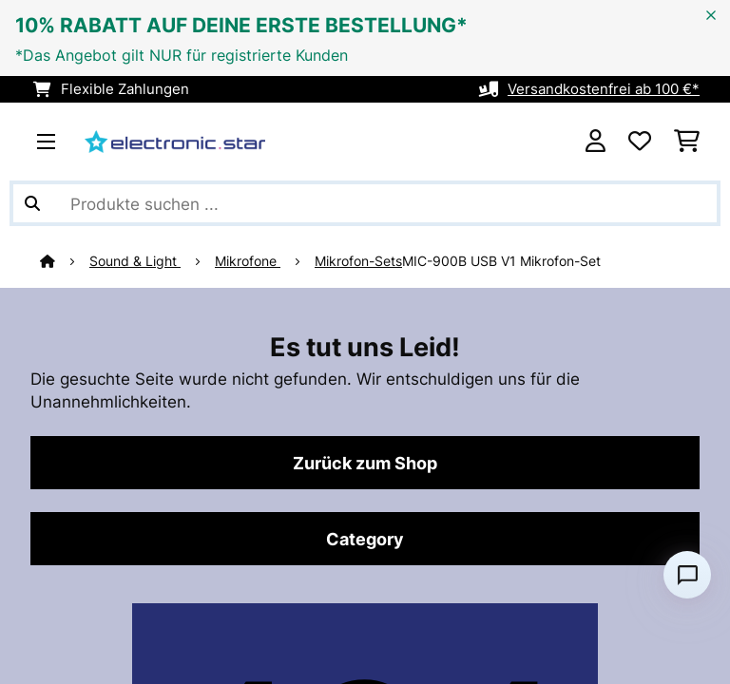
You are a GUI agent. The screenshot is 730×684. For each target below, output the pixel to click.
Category (365, 538)
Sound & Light (135, 261)
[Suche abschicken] (32, 203)
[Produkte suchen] (365, 203)
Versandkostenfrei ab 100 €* (604, 89)
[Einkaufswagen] (687, 141)
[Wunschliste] (639, 141)
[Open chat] (687, 574)
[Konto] (595, 141)
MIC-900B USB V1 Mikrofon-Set (501, 261)
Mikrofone (247, 261)
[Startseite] (64, 261)
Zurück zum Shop (365, 462)
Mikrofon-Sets (358, 261)
